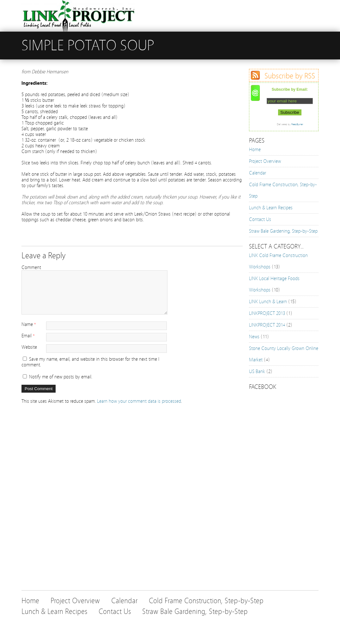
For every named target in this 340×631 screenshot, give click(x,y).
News (254, 337)
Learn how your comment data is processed (139, 401)
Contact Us (260, 219)
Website (29, 347)
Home (255, 149)
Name (27, 324)
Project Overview (265, 161)
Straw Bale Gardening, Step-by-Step (283, 231)
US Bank (257, 371)
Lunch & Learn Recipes (271, 208)
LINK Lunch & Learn (268, 301)
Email (26, 336)
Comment (31, 267)
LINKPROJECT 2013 (267, 313)
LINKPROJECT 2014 (267, 325)
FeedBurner (297, 124)
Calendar (257, 173)
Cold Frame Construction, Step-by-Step (206, 601)
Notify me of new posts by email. (60, 377)
